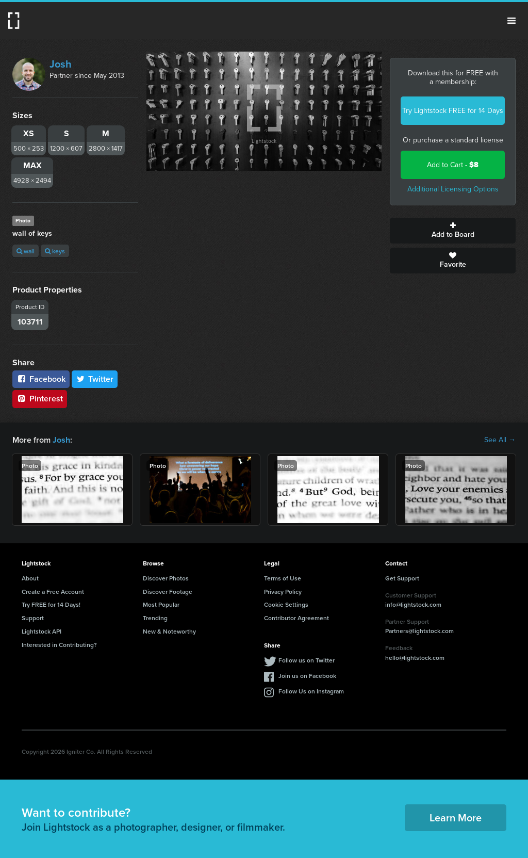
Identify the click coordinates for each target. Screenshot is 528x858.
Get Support (402, 578)
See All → (500, 440)
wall (25, 251)
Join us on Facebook (307, 675)
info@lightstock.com (413, 604)
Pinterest (39, 398)
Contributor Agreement (296, 617)
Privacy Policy (283, 591)
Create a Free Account (53, 591)
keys (55, 251)
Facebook (40, 379)
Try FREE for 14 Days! (51, 604)
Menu (511, 20)
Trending (155, 617)
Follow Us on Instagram (311, 690)
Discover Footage (167, 591)
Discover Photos (166, 578)
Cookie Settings (286, 604)
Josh (61, 64)
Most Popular (161, 604)
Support (33, 617)
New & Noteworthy (169, 631)
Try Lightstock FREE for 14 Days (452, 110)
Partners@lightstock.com (419, 630)
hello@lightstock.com (414, 657)
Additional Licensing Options (453, 189)
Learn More (456, 817)
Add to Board (452, 230)
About (30, 578)
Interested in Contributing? (59, 644)
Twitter (95, 379)
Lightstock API (41, 631)
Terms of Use (282, 578)
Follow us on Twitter (306, 659)
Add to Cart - (452, 164)
